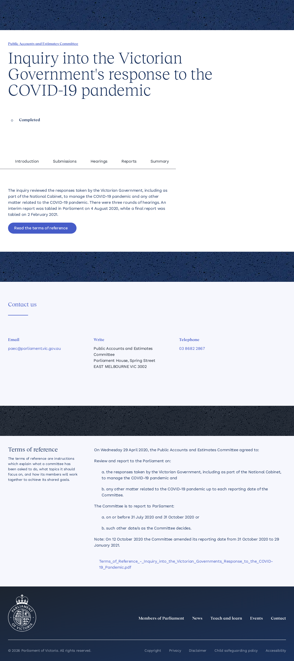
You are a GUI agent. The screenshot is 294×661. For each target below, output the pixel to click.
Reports (128, 161)
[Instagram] (250, 630)
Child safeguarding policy (236, 650)
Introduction (27, 161)
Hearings (99, 161)
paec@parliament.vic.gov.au (34, 348)
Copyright (152, 650)
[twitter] (228, 630)
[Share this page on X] (240, 43)
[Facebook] (261, 630)
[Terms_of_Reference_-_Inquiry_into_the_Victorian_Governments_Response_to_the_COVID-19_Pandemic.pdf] (190, 564)
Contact (278, 618)
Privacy (175, 650)
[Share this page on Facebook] (223, 43)
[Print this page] (265, 43)
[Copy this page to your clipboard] (257, 43)
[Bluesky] (283, 630)
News (197, 618)
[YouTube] (272, 630)
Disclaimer (197, 650)
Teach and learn (226, 618)
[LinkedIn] (239, 630)
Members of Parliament (161, 618)
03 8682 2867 (192, 348)
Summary (160, 161)
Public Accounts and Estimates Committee (43, 44)
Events (256, 618)
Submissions (64, 161)
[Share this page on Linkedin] (231, 43)
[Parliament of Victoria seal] (22, 613)
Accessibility (276, 650)
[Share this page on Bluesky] (248, 43)
